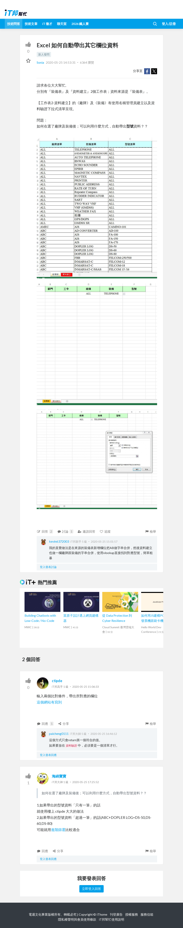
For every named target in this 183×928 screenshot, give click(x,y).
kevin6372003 (59, 541)
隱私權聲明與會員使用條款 (77, 919)
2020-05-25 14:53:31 (61, 62)
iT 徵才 (47, 24)
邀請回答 (86, 531)
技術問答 (13, 24)
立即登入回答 (91, 888)
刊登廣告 (116, 914)
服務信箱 (147, 914)
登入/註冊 (169, 24)
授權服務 (131, 914)
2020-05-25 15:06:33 (85, 686)
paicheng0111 (59, 733)
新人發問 (43, 54)
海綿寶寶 (59, 776)
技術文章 (31, 24)
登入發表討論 (48, 567)
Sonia (41, 62)
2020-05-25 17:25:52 (85, 782)
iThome (102, 914)
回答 (45, 531)
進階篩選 (58, 829)
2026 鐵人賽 (80, 24)
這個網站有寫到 (49, 702)
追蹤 (105, 531)
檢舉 (150, 531)
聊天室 (62, 24)
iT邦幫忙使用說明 (111, 919)
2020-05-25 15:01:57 (104, 541)
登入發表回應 (48, 755)
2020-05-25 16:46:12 (104, 733)
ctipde (57, 681)
